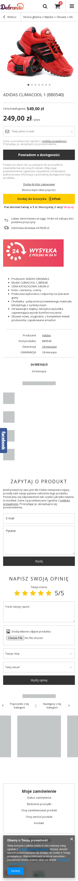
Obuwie (61, 17)
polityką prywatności (54, 141)
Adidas (46, 335)
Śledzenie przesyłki (39, 804)
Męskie (49, 17)
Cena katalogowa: (14, 108)
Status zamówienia (39, 797)
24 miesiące (49, 346)
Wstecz (9, 17)
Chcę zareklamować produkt (39, 810)
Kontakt (39, 823)
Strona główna (32, 17)
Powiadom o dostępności (39, 155)
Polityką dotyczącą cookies (33, 849)
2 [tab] (32, 85)
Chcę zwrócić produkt (39, 817)
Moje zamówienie (39, 791)
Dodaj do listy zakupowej (39, 184)
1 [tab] (28, 85)
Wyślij (39, 561)
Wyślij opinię (39, 680)
